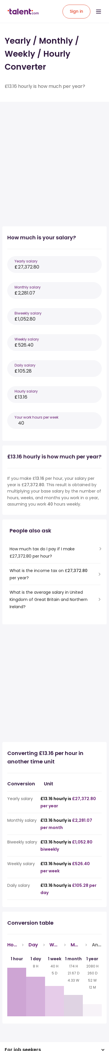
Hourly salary (26, 391)
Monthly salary (28, 287)
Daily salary (25, 365)
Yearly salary (26, 261)
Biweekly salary (28, 313)
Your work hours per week (36, 417)
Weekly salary (27, 339)
